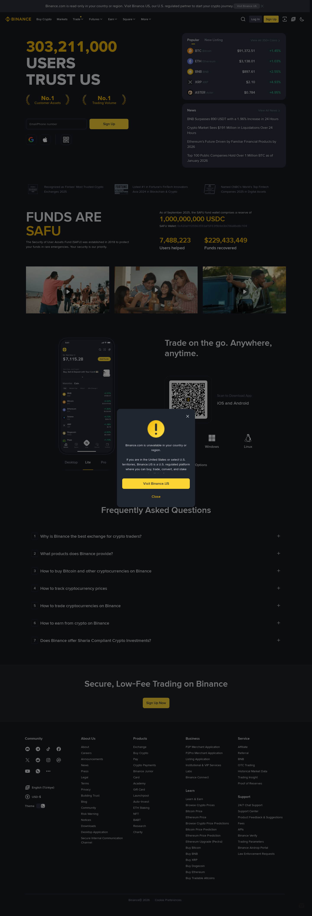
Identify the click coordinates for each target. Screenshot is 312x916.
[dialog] (156, 458)
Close (156, 496)
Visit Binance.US (156, 483)
